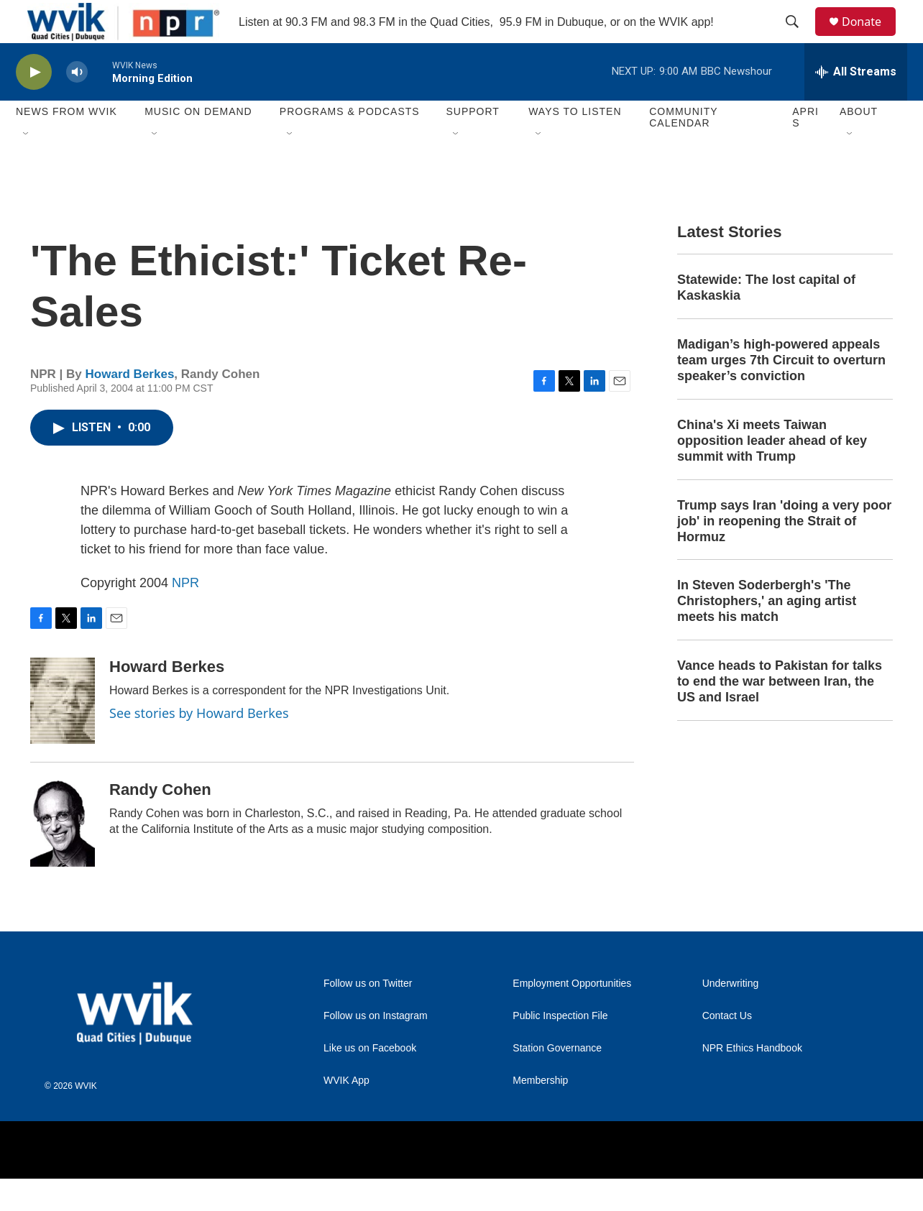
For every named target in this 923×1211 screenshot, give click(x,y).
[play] (33, 104)
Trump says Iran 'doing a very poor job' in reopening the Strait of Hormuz (784, 553)
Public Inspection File (560, 1048)
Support (472, 143)
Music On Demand (198, 143)
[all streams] (855, 104)
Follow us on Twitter (367, 1015)
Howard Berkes (130, 406)
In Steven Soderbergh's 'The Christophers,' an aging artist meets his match (766, 633)
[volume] (77, 104)
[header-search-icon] (798, 38)
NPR (185, 615)
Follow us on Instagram (375, 1048)
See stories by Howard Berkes (199, 745)
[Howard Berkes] (62, 733)
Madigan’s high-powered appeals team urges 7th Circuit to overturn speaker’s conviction (781, 392)
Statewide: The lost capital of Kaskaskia (766, 320)
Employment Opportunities (572, 1015)
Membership (540, 1113)
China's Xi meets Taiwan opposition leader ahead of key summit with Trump (772, 473)
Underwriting (730, 1015)
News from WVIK (66, 143)
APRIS (805, 149)
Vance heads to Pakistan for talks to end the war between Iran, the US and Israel (779, 714)
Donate (870, 37)
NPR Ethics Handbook (752, 1080)
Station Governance (557, 1080)
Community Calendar (683, 149)
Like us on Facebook (369, 1080)
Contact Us (727, 1048)
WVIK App (346, 1113)
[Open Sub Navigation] (26, 166)
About (859, 143)
